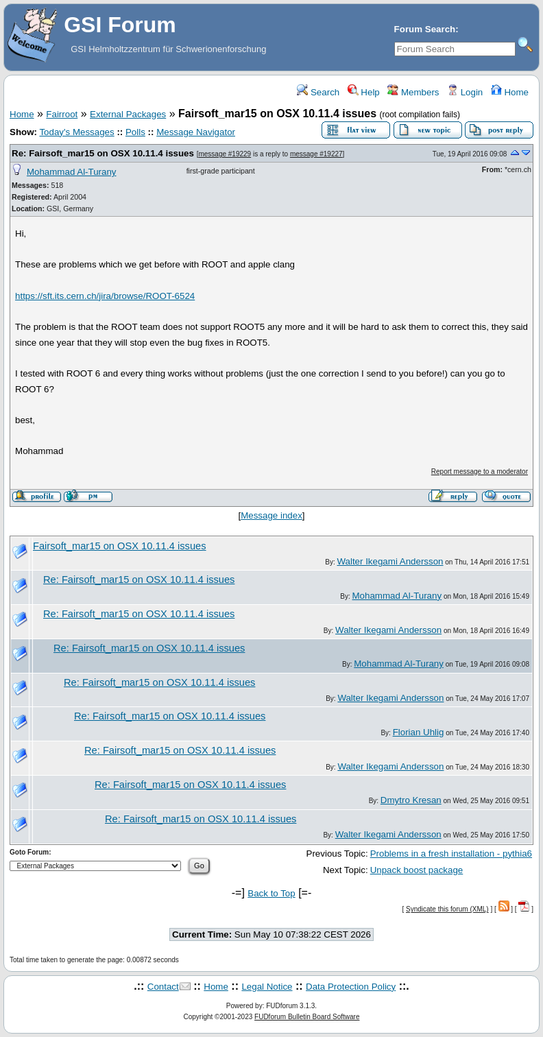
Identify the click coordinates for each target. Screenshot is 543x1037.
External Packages (128, 114)
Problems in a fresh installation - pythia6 (451, 853)
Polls (135, 132)
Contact (163, 986)
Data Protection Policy (351, 986)
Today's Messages (76, 132)
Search (318, 92)
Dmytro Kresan (411, 800)
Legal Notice (266, 986)
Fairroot (61, 114)
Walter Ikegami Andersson (390, 561)
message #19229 (224, 154)
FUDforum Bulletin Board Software (306, 1017)
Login (465, 92)
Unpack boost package (416, 870)
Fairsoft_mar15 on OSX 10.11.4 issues (119, 545)
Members (413, 92)
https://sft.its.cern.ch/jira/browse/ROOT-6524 (105, 296)
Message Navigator (195, 132)
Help (364, 92)
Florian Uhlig (418, 732)
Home (510, 92)
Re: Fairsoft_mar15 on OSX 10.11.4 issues (103, 153)
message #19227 (316, 154)
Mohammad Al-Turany (72, 172)
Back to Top (271, 893)
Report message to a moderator (479, 471)
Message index (271, 515)
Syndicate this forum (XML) (447, 909)
